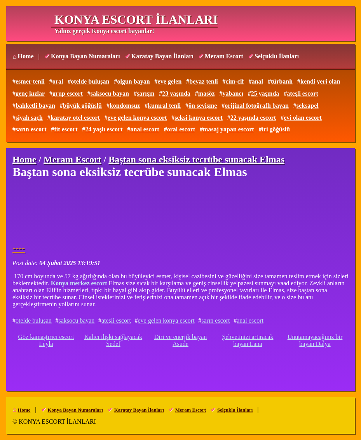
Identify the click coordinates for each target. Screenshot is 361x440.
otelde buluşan (90, 81)
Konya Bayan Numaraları (85, 56)
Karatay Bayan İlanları (162, 56)
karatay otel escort (75, 117)
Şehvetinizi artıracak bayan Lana (248, 340)
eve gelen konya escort (137, 117)
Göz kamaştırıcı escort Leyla (46, 340)
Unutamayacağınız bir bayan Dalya (315, 340)
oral (57, 81)
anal (257, 81)
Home (26, 56)
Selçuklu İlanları (277, 56)
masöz (206, 93)
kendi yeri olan (320, 81)
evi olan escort (303, 117)
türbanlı (282, 81)
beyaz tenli (203, 81)
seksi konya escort (198, 117)
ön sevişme (202, 105)
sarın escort (31, 129)
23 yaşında (176, 93)
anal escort (144, 129)
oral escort (181, 129)
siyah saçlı (29, 117)
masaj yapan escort (228, 129)
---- (18, 248)
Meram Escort (224, 56)
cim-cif (235, 81)
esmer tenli (30, 81)
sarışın (145, 93)
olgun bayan (133, 81)
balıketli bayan (35, 105)
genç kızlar (30, 93)
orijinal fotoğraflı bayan (256, 105)
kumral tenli (164, 105)
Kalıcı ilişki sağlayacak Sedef (113, 340)
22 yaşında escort (253, 117)
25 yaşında (265, 93)
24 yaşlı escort (104, 129)
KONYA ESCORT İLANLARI (136, 19)
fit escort (66, 129)
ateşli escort (302, 93)
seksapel (307, 105)
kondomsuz (125, 105)
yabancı (232, 93)
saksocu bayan (110, 93)
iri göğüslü (276, 129)
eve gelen (170, 81)
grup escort (67, 93)
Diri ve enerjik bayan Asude (180, 340)
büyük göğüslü (82, 105)
